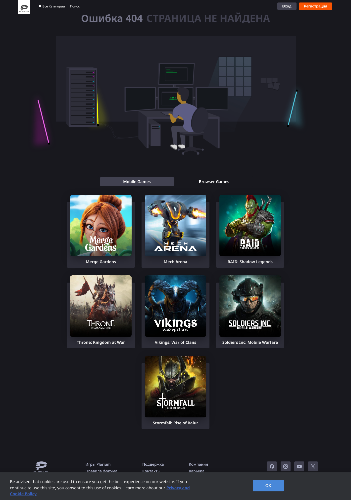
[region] (175, 486)
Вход (287, 6)
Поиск (75, 6)
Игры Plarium (98, 464)
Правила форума (102, 471)
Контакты (151, 471)
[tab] (137, 181)
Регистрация (315, 6)
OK (268, 485)
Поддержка (153, 464)
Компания (198, 464)
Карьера (196, 471)
